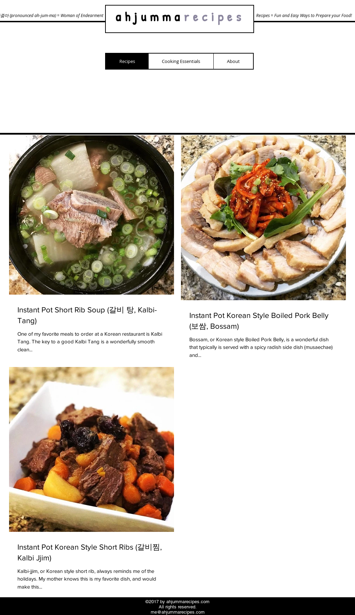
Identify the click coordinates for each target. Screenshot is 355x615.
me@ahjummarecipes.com (178, 612)
